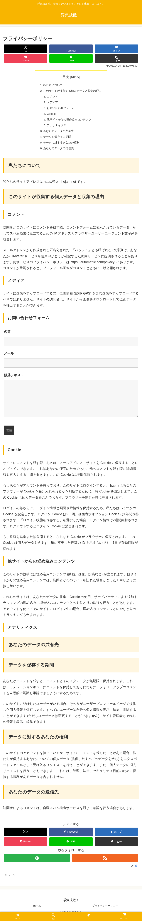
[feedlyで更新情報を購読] (37, 861)
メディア (51, 103)
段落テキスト (14, 378)
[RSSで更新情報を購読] (105, 861)
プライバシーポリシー (105, 909)
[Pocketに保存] (26, 58)
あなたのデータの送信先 (57, 151)
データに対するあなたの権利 (60, 145)
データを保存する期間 (56, 139)
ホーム (37, 909)
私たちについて (51, 85)
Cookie (49, 115)
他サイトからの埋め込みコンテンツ (68, 121)
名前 (7, 335)
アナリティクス (55, 127)
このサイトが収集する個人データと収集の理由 (72, 91)
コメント (51, 97)
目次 (65, 77)
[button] (116, 58)
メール (9, 357)
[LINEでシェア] (71, 58)
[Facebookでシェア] (71, 48)
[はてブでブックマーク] (116, 48)
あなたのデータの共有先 (57, 133)
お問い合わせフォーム (60, 109)
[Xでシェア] (26, 48)
